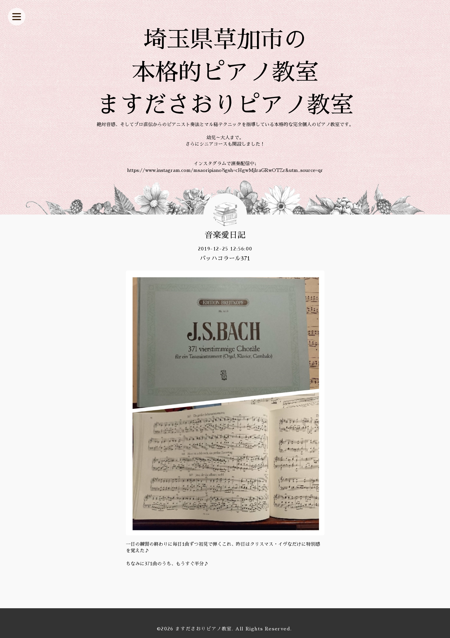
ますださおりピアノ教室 (203, 629)
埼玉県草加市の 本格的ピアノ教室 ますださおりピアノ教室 (225, 72)
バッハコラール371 (225, 258)
